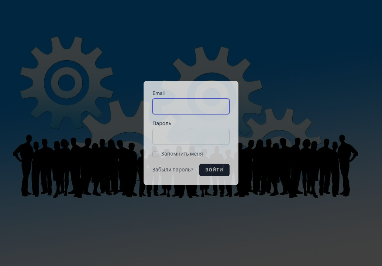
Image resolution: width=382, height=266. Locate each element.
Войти (215, 170)
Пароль (162, 123)
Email (158, 93)
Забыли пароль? (172, 170)
